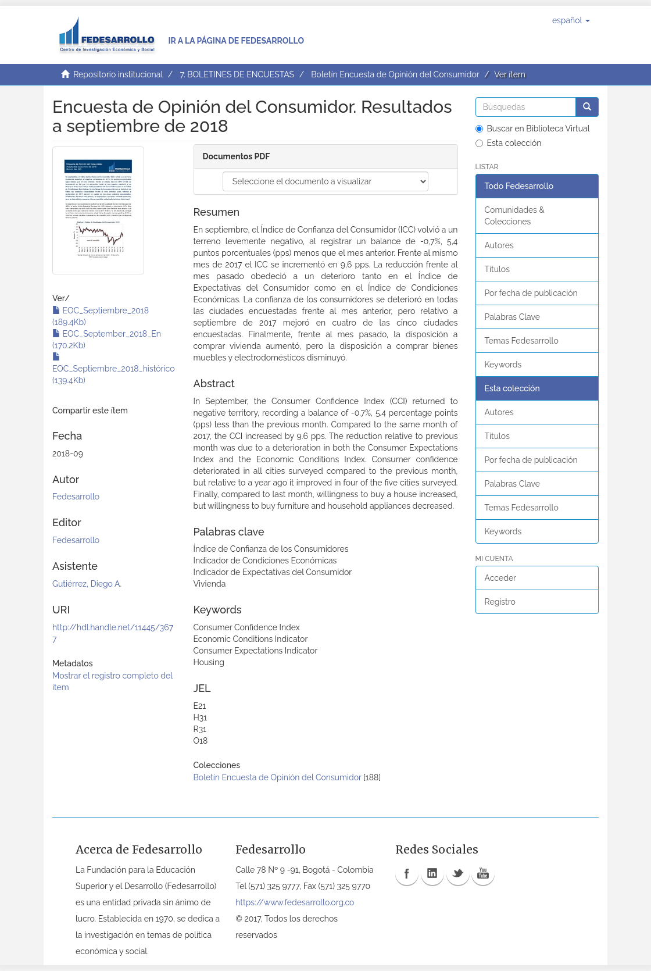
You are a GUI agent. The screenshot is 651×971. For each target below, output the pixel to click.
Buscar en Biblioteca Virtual (532, 128)
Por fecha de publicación (531, 293)
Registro (500, 601)
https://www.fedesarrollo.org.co (294, 902)
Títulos (497, 269)
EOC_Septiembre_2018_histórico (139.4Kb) (113, 368)
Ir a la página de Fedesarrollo (236, 40)
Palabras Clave (512, 317)
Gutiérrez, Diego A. (86, 583)
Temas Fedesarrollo (522, 340)
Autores (499, 245)
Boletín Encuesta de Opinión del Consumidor (395, 74)
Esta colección (508, 143)
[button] (571, 20)
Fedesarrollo (75, 496)
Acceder (501, 578)
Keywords (503, 364)
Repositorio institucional (118, 74)
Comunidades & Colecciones (515, 215)
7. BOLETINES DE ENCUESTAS (237, 74)
